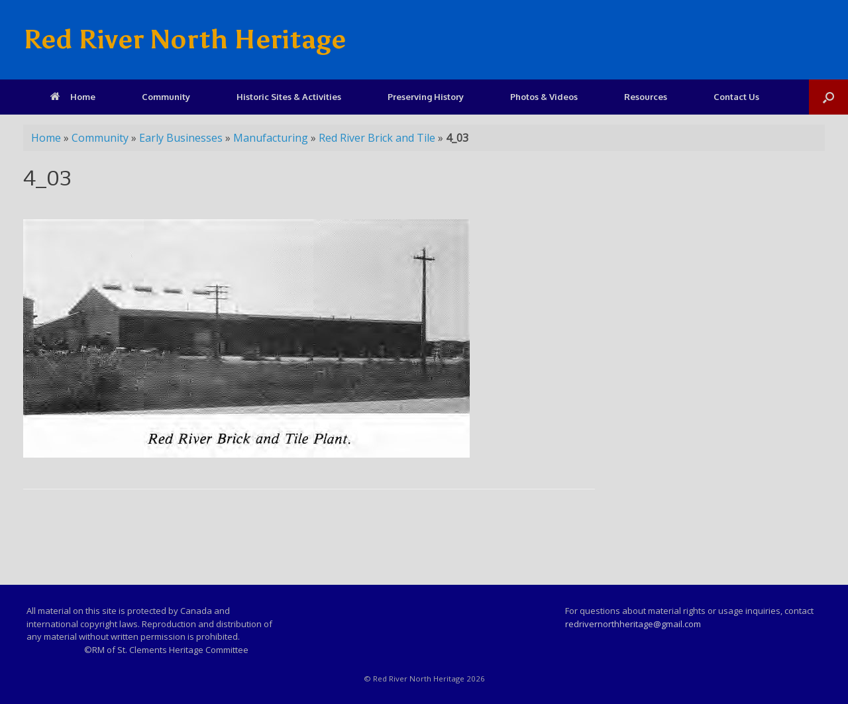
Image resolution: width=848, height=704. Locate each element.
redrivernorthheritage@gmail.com (633, 624)
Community (166, 96)
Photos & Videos (544, 96)
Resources (645, 96)
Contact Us (736, 96)
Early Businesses (181, 137)
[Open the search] (828, 97)
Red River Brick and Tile (377, 137)
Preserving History (426, 96)
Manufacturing (270, 137)
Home (72, 96)
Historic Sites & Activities (289, 96)
